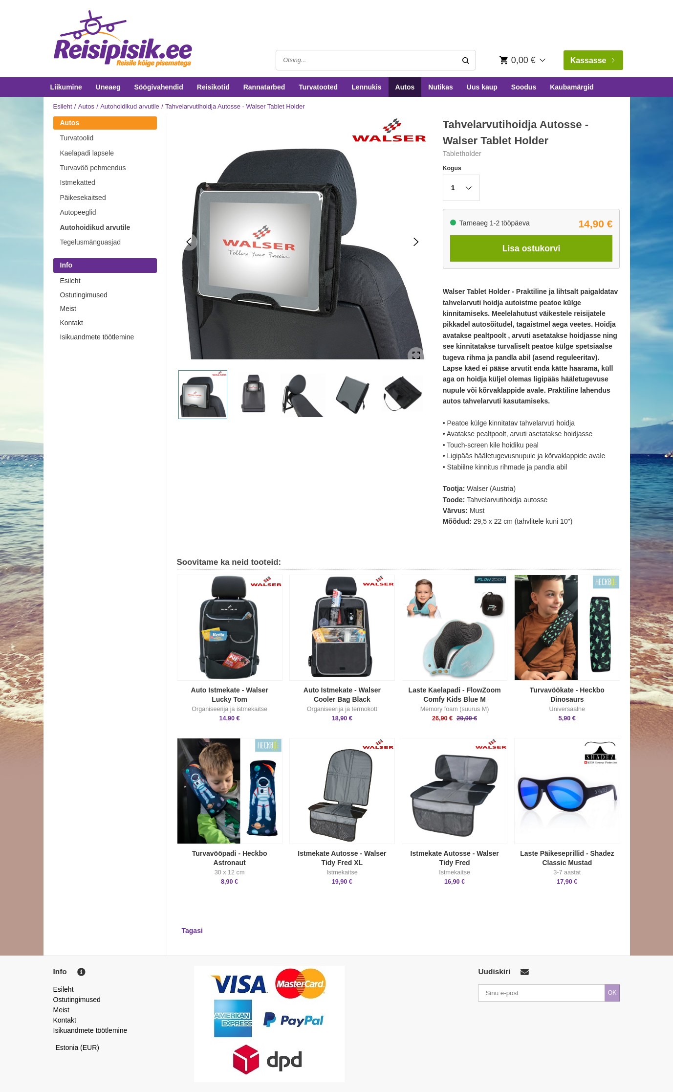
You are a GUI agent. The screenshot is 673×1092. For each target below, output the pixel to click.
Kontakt (71, 323)
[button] (202, 394)
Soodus (523, 87)
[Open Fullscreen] (416, 355)
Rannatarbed (264, 87)
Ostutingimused (84, 295)
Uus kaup (482, 87)
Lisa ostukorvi (531, 248)
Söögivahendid (158, 87)
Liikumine (66, 87)
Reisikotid (213, 87)
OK (612, 992)
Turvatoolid (77, 138)
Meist (68, 308)
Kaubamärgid (571, 87)
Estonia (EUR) (78, 1047)
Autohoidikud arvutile (129, 106)
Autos (405, 87)
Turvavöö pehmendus (93, 168)
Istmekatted (77, 182)
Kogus (452, 168)
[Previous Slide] (188, 241)
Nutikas (440, 87)
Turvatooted (318, 87)
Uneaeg (108, 87)
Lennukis (366, 87)
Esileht (62, 106)
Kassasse (592, 60)
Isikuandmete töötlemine (97, 337)
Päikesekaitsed (83, 197)
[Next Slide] (416, 241)
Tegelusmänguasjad (90, 242)
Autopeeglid (78, 212)
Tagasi (192, 931)
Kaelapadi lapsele (87, 153)
